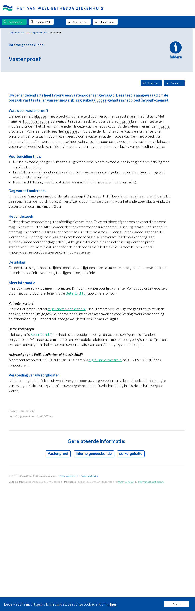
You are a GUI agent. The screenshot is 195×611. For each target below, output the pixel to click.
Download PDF (40, 21)
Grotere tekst (77, 21)
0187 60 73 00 (126, 481)
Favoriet (172, 83)
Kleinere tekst (105, 21)
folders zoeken (17, 32)
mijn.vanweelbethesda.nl (67, 309)
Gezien (176, 604)
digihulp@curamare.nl (105, 360)
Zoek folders (13, 21)
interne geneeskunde (37, 32)
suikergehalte (130, 454)
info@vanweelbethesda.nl (151, 481)
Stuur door (151, 83)
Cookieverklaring (89, 475)
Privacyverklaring (68, 475)
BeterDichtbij (76, 293)
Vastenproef (58, 454)
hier (113, 604)
